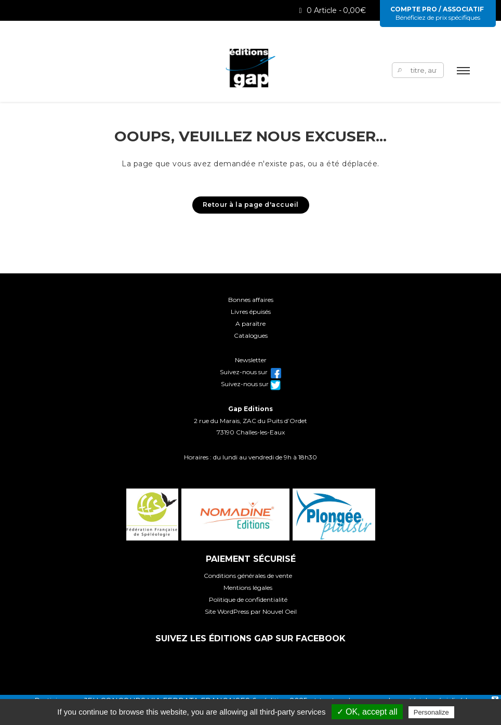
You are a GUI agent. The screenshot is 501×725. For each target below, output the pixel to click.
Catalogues (251, 335)
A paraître (250, 323)
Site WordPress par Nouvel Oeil (251, 611)
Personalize (431, 712)
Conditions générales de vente (248, 575)
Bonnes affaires (250, 300)
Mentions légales (247, 587)
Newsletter (251, 360)
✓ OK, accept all (367, 711)
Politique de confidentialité (248, 599)
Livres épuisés (251, 311)
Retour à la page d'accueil (251, 204)
